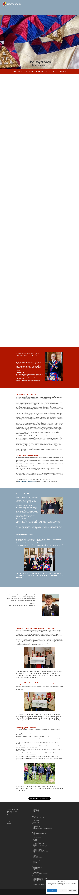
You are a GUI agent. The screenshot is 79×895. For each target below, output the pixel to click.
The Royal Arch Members (39, 858)
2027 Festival (36, 840)
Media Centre (37, 810)
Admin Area (34, 816)
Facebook (9, 816)
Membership (36, 811)
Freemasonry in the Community (40, 846)
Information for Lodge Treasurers (40, 817)
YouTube (8, 821)
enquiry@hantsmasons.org (12, 811)
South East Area (37, 872)
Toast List (36, 861)
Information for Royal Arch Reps (40, 880)
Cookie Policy (62, 892)
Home (33, 831)
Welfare (35, 863)
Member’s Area (62, 71)
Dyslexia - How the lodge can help (40, 845)
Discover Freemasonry (35, 10)
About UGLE (36, 808)
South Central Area (38, 871)
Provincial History (37, 814)
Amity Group (36, 842)
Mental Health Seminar (38, 852)
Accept (52, 890)
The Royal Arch (68, 10)
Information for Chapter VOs (39, 879)
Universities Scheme (38, 836)
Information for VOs (38, 820)
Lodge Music (36, 848)
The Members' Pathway (38, 857)
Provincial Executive (38, 813)
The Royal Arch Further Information (41, 883)
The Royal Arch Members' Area (40, 884)
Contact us (9, 814)
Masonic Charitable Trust (39, 849)
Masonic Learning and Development (41, 851)
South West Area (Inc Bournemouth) (41, 873)
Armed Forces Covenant (39, 825)
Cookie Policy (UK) (35, 822)
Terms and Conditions (36, 875)
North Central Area (38, 867)
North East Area (37, 868)
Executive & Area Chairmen (35, 71)
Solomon (36, 856)
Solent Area (36, 869)
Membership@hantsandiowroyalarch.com (27, 380)
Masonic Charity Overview (39, 850)
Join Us (47, 10)
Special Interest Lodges (39, 834)
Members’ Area (56, 10)
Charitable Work (37, 826)
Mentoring (36, 854)
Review (35, 855)
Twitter (35, 862)
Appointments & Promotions (39, 843)
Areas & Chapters (50, 71)
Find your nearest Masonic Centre (40, 833)
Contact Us (36, 809)
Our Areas (34, 866)
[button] (76, 881)
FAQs (35, 827)
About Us (23, 10)
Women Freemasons (38, 837)
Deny (62, 890)
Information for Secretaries (39, 819)
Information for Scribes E (39, 881)
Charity (35, 844)
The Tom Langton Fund (38, 860)
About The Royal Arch (19, 71)
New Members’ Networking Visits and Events (43, 828)
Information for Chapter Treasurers (41, 878)
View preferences (72, 890)
